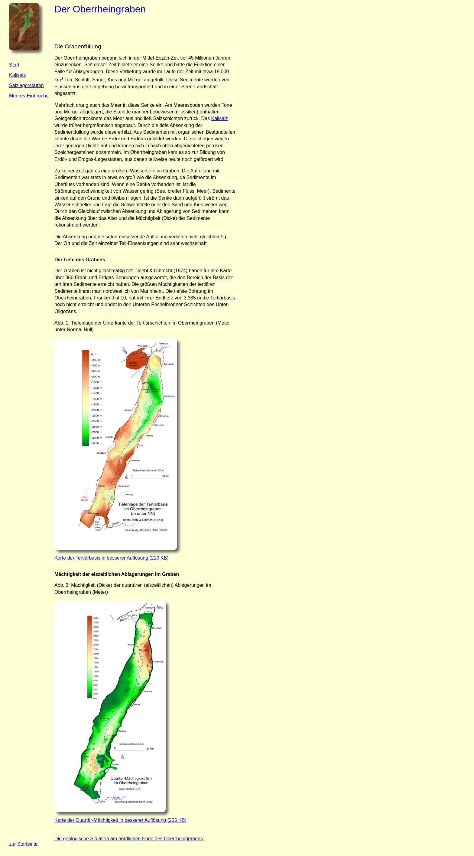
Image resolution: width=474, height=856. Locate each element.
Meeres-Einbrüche (29, 95)
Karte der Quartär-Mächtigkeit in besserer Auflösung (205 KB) (120, 820)
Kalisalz (17, 75)
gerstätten (33, 85)
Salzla (15, 85)
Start (14, 64)
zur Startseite (23, 844)
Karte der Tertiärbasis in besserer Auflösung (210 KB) (111, 557)
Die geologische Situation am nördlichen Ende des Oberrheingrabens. (129, 838)
